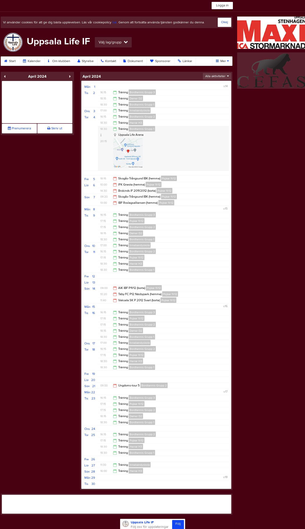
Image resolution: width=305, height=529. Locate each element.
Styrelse (86, 61)
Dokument (133, 61)
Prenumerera (19, 128)
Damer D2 (136, 98)
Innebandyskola (140, 110)
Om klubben (59, 61)
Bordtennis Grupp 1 (142, 104)
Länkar (185, 61)
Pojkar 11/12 (169, 178)
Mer (222, 61)
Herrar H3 (136, 123)
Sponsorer (160, 61)
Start (10, 61)
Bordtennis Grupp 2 (142, 116)
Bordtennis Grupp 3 (142, 92)
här (114, 22)
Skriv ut (54, 128)
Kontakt (108, 61)
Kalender (32, 61)
